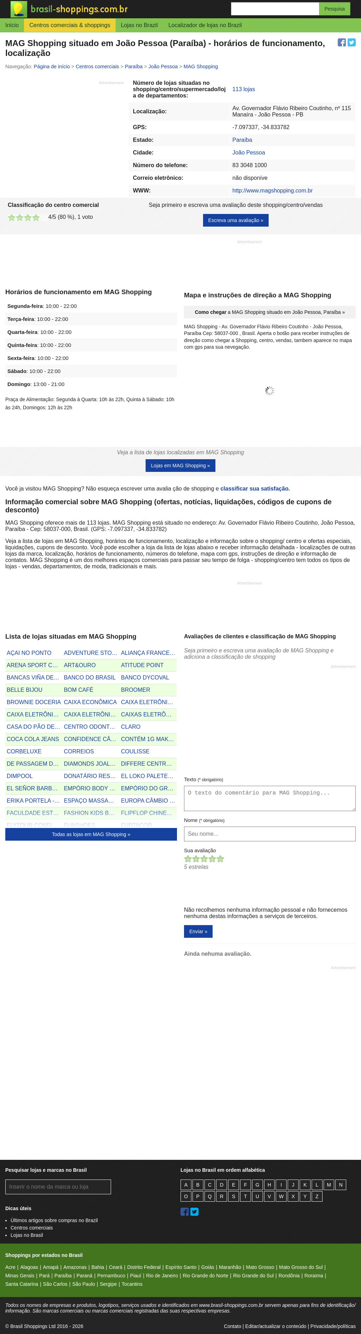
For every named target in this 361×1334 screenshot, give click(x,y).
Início (12, 25)
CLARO (130, 727)
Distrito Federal (144, 1267)
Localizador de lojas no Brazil (205, 25)
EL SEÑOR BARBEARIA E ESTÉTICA (34, 788)
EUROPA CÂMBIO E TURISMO (149, 801)
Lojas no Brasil (27, 1235)
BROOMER (135, 690)
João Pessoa (248, 153)
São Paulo (83, 1284)
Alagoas (29, 1267)
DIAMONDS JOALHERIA (92, 764)
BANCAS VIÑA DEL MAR (34, 678)
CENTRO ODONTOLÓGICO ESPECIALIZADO (92, 727)
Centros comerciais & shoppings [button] (69, 25)
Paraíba (242, 140)
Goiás (207, 1267)
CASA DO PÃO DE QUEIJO (34, 727)
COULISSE (135, 751)
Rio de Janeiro (162, 1275)
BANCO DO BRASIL (90, 678)
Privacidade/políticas (333, 1326)
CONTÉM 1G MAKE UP (149, 739)
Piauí (135, 1275)
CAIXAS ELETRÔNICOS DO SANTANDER (149, 714)
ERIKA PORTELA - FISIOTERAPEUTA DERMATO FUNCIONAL (34, 801)
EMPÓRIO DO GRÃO (148, 788)
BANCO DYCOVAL (145, 678)
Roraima (314, 1275)
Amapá (51, 1267)
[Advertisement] (64, 135)
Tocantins (132, 1284)
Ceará (115, 1267)
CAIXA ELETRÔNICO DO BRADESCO (34, 714)
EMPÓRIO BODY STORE (92, 788)
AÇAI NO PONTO (29, 653)
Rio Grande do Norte (205, 1275)
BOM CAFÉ (78, 690)
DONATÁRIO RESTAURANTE (92, 776)
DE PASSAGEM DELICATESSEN (34, 764)
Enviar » (198, 931)
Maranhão (230, 1267)
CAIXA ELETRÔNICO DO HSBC (92, 714)
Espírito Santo (180, 1267)
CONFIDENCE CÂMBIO (92, 739)
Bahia (97, 1267)
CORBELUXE (24, 751)
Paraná (84, 1275)
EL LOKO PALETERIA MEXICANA (149, 776)
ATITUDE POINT (142, 665)
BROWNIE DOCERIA (34, 702)
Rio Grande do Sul (253, 1275)
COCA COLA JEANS (33, 739)
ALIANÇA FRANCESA (149, 653)
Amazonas (75, 1267)
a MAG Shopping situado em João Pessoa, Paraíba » (270, 312)
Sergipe (108, 1284)
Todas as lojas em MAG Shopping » (91, 834)
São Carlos (55, 1284)
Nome (204, 820)
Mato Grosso (260, 1267)
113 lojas (243, 89)
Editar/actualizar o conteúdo (276, 1326)
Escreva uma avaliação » (235, 220)
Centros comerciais (32, 1228)
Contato (232, 1326)
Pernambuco (111, 1275)
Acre (10, 1267)
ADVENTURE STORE (92, 653)
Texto (203, 779)
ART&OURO (80, 665)
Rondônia (289, 1275)
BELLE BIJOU (24, 690)
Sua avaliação (200, 850)
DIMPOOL (20, 776)
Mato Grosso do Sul (301, 1267)
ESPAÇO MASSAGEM (92, 801)
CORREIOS (79, 751)
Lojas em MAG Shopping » (180, 465)
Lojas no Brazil (139, 25)
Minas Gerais (19, 1275)
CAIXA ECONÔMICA (90, 702)
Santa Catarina (21, 1284)
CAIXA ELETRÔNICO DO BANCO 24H (149, 702)
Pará (44, 1275)
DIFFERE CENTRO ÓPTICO (149, 764)
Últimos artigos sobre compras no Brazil (54, 1220)
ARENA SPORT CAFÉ (34, 665)
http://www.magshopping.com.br (272, 191)
